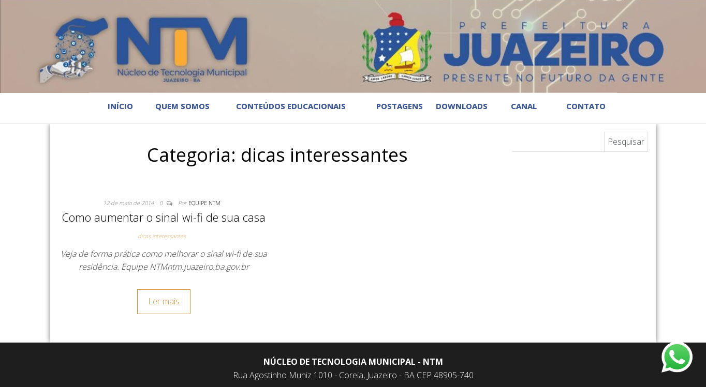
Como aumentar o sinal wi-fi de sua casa (164, 217)
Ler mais (164, 301)
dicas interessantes (162, 236)
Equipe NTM (204, 203)
